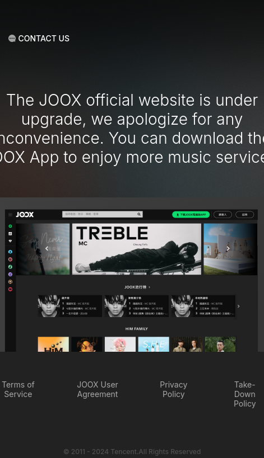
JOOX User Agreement (97, 389)
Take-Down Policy (245, 394)
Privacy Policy (173, 389)
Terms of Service (18, 389)
